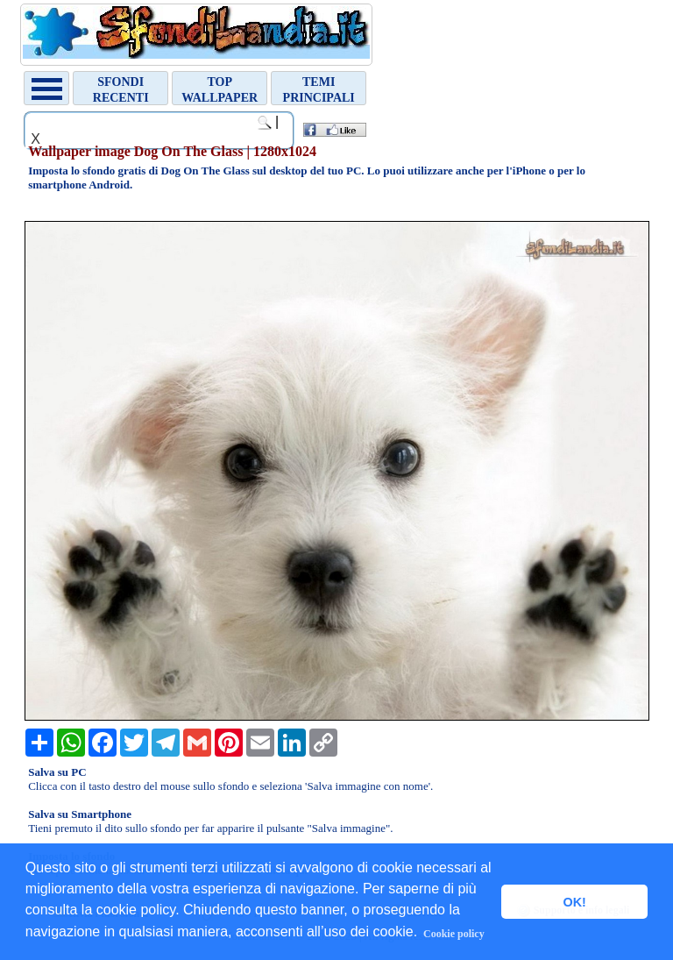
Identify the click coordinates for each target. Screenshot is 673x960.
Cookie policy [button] (454, 934)
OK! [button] (574, 902)
